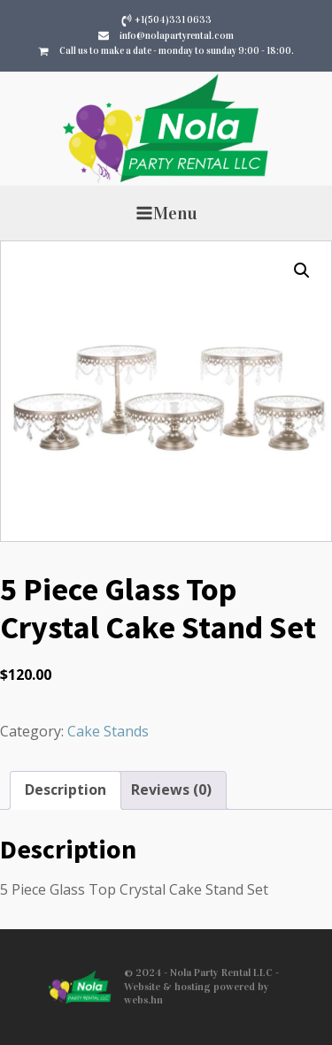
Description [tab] (65, 789)
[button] (302, 270)
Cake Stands (108, 731)
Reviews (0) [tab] (171, 789)
